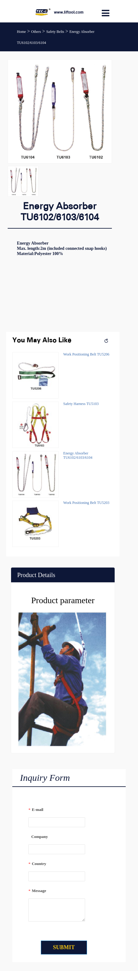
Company (38, 836)
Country (37, 863)
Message (37, 890)
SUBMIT (64, 947)
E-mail (35, 809)
